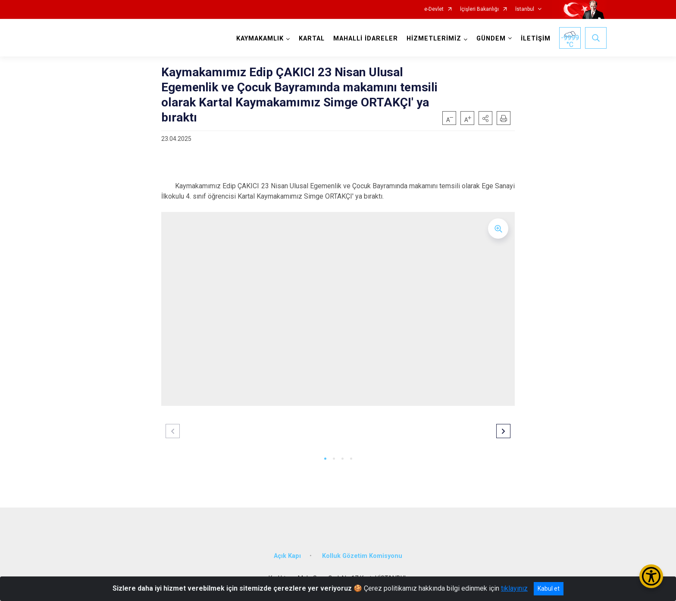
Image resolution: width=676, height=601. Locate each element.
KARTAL (312, 38)
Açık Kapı (287, 556)
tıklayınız (514, 588)
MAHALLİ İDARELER (365, 38)
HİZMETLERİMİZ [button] (434, 38)
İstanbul (524, 9)
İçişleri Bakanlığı (479, 9)
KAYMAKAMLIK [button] (260, 38)
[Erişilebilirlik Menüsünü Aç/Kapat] (651, 576)
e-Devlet (434, 9)
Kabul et (549, 588)
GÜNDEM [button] (491, 38)
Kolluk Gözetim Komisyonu (362, 556)
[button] (485, 118)
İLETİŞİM (536, 38)
